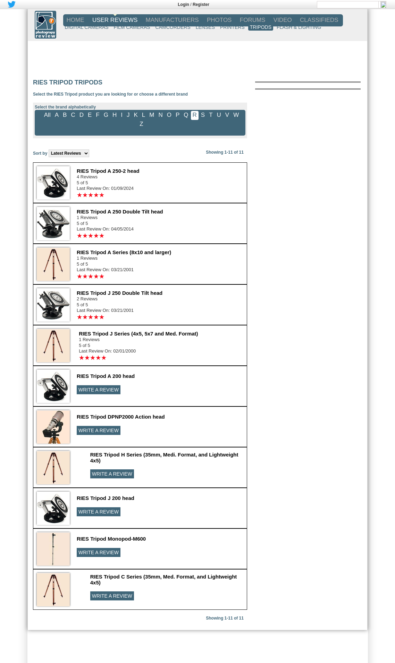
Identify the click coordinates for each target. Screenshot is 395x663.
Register (201, 4)
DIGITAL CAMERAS (87, 27)
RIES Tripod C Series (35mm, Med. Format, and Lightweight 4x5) (163, 579)
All (47, 115)
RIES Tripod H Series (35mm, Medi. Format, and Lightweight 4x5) (164, 457)
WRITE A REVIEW (98, 390)
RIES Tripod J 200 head (105, 498)
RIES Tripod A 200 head (106, 376)
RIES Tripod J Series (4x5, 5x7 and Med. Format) (138, 334)
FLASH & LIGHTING (299, 27)
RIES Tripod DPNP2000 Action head (121, 417)
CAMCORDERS (173, 27)
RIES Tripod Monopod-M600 (111, 539)
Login (183, 4)
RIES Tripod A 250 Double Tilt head (120, 212)
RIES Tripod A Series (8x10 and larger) (124, 252)
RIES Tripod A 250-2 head (108, 171)
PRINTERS (232, 27)
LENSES (205, 27)
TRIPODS (260, 27)
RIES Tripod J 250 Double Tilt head (119, 293)
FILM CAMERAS (132, 27)
